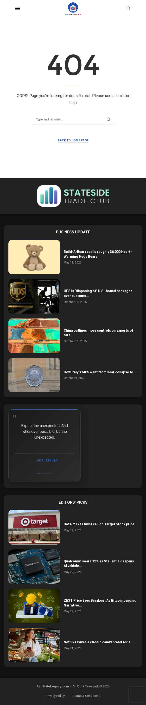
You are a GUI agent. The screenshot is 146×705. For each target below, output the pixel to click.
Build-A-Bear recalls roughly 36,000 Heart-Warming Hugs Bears (98, 254)
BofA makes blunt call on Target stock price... (100, 524)
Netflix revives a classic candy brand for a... (98, 642)
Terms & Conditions (86, 695)
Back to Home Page (73, 140)
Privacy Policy (55, 695)
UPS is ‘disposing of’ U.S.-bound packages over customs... (98, 293)
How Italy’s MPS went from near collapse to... (100, 372)
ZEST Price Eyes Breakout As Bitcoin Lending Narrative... (100, 603)
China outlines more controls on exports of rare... (98, 333)
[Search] (128, 9)
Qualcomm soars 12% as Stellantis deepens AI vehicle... (99, 564)
